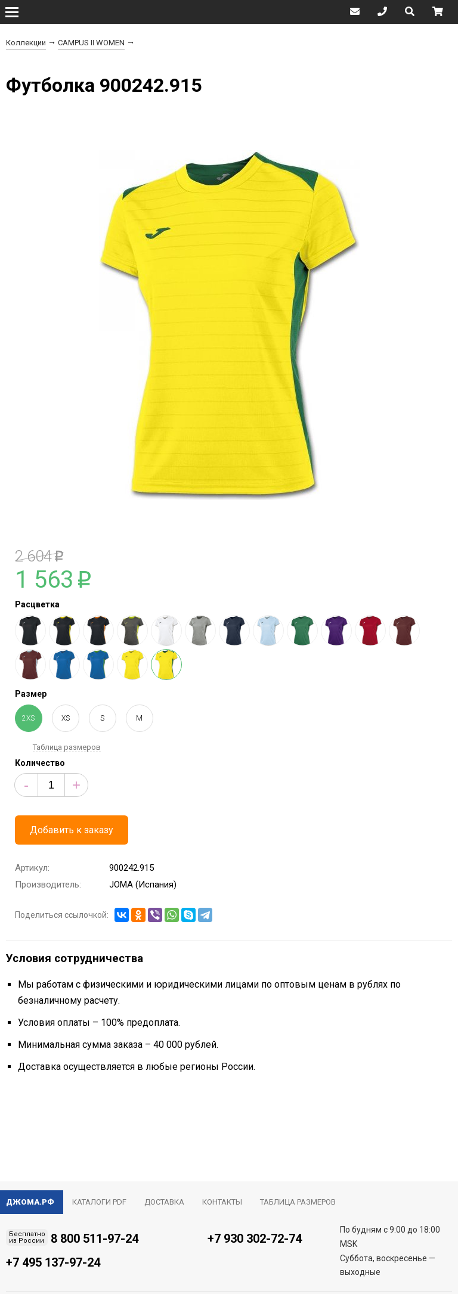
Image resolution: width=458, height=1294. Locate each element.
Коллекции (26, 42)
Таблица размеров (67, 747)
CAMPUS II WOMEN (91, 42)
